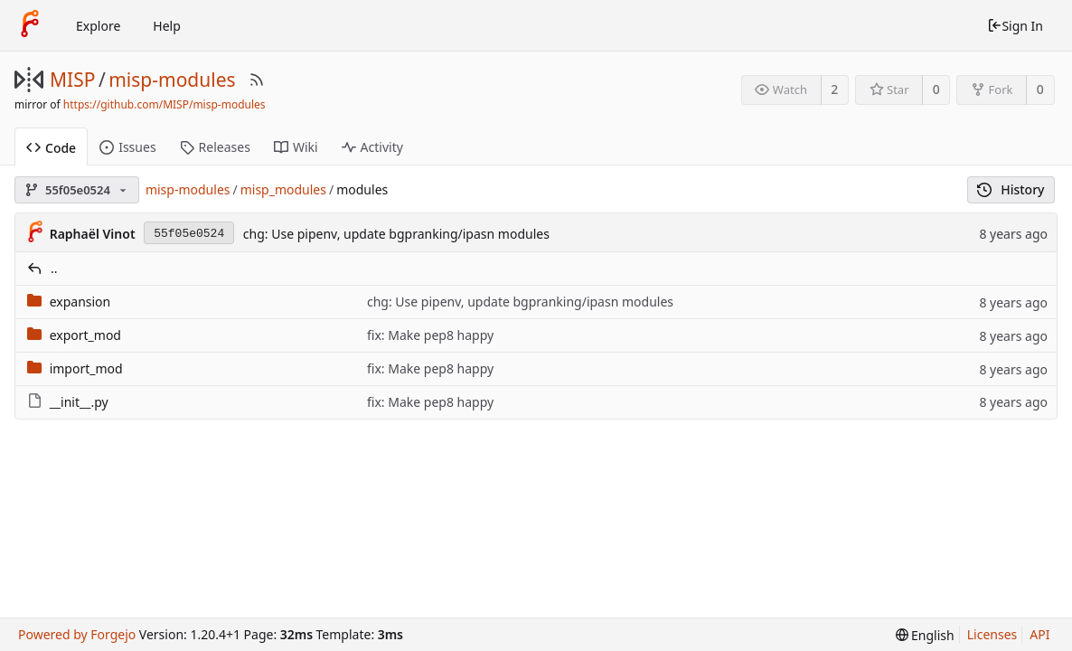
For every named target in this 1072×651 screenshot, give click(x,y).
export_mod (85, 335)
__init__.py (79, 401)
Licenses (992, 634)
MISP (72, 80)
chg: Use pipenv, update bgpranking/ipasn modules (396, 233)
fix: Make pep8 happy (430, 335)
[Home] (29, 25)
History (1011, 189)
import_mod (86, 368)
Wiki (296, 147)
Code (51, 147)
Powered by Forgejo (77, 634)
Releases (215, 147)
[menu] (925, 635)
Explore (98, 25)
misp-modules (171, 80)
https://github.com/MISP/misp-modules (164, 104)
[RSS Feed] (257, 79)
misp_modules (283, 189)
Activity (372, 147)
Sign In (1015, 25)
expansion (80, 301)
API (1039, 634)
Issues (127, 147)
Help (167, 25)
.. (54, 268)
